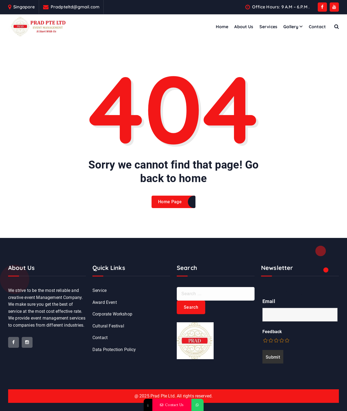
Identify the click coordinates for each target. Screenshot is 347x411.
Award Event (104, 302)
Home (222, 26)
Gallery (290, 26)
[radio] (265, 340)
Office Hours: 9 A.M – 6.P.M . (281, 6)
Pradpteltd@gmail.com (75, 6)
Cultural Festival (108, 326)
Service (99, 290)
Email (268, 301)
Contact (317, 26)
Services (268, 26)
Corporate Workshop (112, 314)
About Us (243, 26)
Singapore (24, 6)
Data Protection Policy (114, 349)
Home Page (170, 209)
